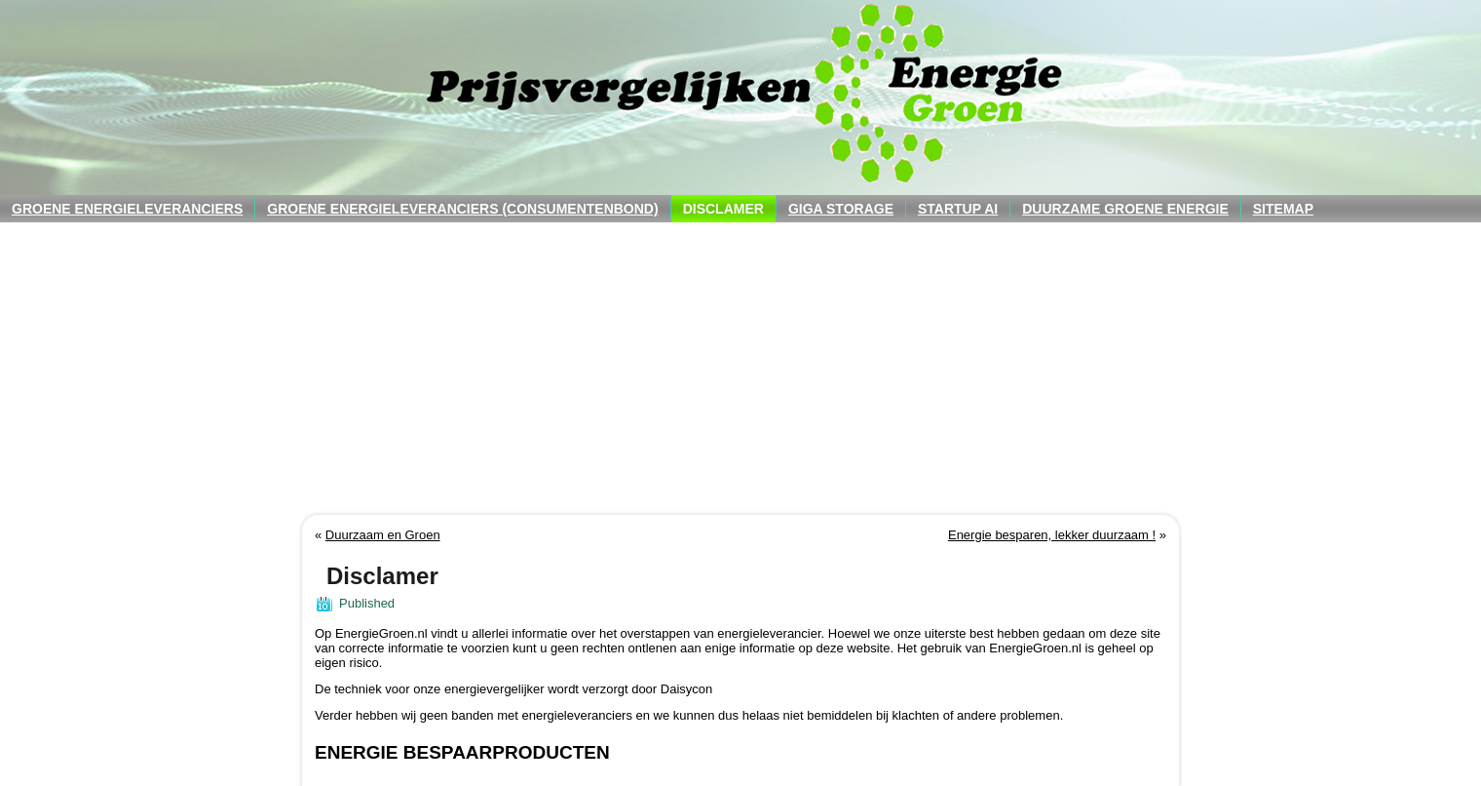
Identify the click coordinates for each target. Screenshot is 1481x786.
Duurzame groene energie (1125, 208)
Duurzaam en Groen (382, 535)
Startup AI (958, 208)
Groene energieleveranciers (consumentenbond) (462, 208)
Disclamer (723, 208)
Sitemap (1283, 208)
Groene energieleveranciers (127, 208)
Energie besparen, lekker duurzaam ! (1052, 535)
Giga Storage (840, 208)
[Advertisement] (740, 368)
